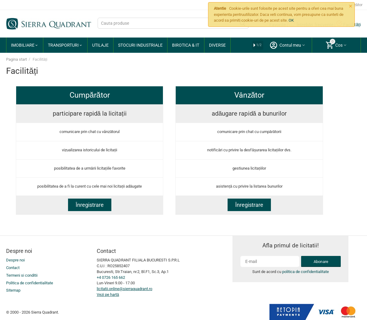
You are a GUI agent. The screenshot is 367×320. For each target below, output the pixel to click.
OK (291, 20)
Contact (13, 267)
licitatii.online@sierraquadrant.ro (124, 288)
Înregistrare (90, 205)
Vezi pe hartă (108, 294)
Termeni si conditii (22, 275)
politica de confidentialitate (303, 271)
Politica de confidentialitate (29, 283)
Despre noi (15, 260)
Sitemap (13, 290)
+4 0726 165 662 (111, 277)
